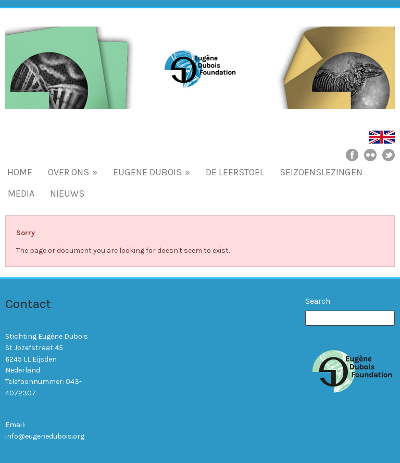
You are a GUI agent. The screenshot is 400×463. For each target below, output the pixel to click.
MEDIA (21, 193)
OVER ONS (72, 172)
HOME (19, 172)
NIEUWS (67, 193)
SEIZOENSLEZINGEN (321, 172)
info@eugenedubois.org (44, 436)
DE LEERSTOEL (235, 172)
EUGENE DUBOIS (151, 172)
